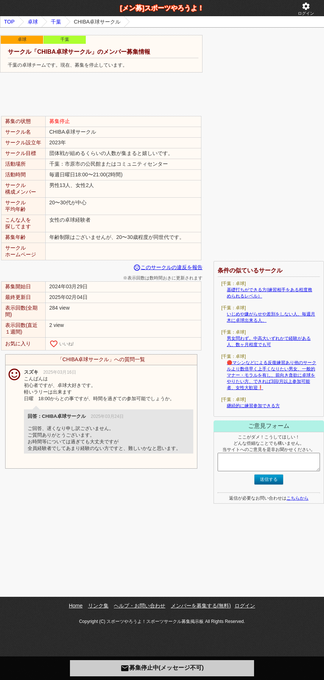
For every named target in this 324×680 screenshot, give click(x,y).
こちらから (297, 498)
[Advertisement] (101, 94)
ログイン (306, 8)
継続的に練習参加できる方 (253, 405)
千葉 (56, 22)
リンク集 (98, 606)
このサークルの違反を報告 (167, 267)
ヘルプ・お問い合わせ (139, 606)
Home (75, 606)
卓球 (33, 22)
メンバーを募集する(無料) (201, 606)
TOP (9, 22)
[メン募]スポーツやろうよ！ (162, 8)
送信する (269, 479)
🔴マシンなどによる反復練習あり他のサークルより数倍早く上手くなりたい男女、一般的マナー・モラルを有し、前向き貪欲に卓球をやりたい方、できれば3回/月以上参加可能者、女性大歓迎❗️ (271, 375)
